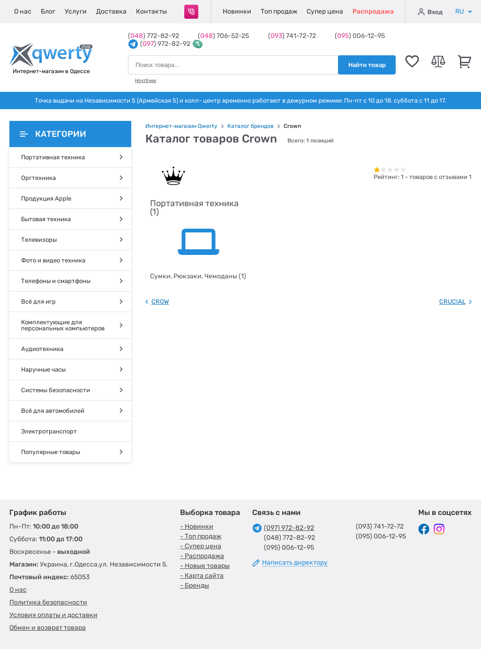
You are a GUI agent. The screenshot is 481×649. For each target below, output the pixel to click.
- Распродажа (202, 556)
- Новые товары (205, 566)
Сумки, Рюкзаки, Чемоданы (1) (198, 276)
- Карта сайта (202, 576)
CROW (160, 301)
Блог (48, 11)
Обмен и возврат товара (47, 628)
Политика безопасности (48, 602)
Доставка (111, 11)
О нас (22, 11)
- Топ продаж (200, 536)
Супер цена (325, 11)
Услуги (76, 11)
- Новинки (196, 526)
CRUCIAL (452, 301)
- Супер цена (200, 546)
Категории (53, 134)
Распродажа (373, 11)
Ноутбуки (145, 80)
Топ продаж (279, 11)
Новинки (237, 11)
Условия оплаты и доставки (53, 615)
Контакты (151, 11)
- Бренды (194, 585)
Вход (430, 11)
